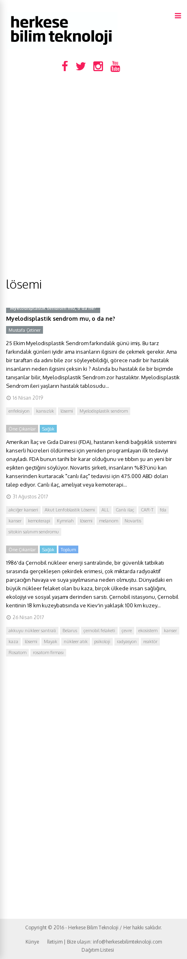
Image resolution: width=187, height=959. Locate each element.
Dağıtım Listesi (98, 950)
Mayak (50, 641)
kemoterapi (39, 521)
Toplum (68, 549)
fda (163, 510)
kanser (15, 521)
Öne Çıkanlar (22, 429)
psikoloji (102, 641)
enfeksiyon (19, 411)
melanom (108, 521)
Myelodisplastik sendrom (104, 411)
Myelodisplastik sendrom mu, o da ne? (60, 318)
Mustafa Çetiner (25, 330)
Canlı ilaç (125, 510)
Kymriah (65, 521)
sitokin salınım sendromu (34, 532)
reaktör (150, 641)
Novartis (133, 521)
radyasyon (127, 641)
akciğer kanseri (23, 510)
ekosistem (147, 630)
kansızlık (45, 411)
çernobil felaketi (99, 630)
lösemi (66, 411)
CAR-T (147, 510)
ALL (105, 510)
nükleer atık (76, 641)
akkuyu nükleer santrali (32, 630)
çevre (127, 630)
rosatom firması (48, 652)
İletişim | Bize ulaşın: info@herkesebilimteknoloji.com (104, 942)
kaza (13, 641)
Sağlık (48, 429)
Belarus (69, 630)
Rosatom (17, 652)
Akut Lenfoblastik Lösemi (70, 510)
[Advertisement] (93, 178)
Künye (32, 942)
